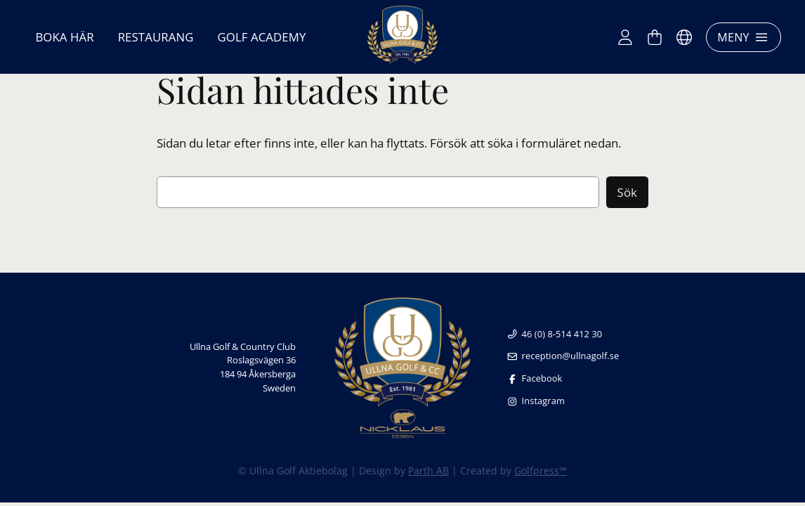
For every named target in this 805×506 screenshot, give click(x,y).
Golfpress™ (540, 470)
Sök (627, 192)
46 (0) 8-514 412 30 (554, 333)
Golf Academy (261, 37)
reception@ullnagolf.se (562, 355)
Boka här (64, 37)
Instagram (535, 400)
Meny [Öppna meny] (743, 37)
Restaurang (156, 37)
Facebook (534, 378)
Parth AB (428, 470)
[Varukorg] (654, 37)
